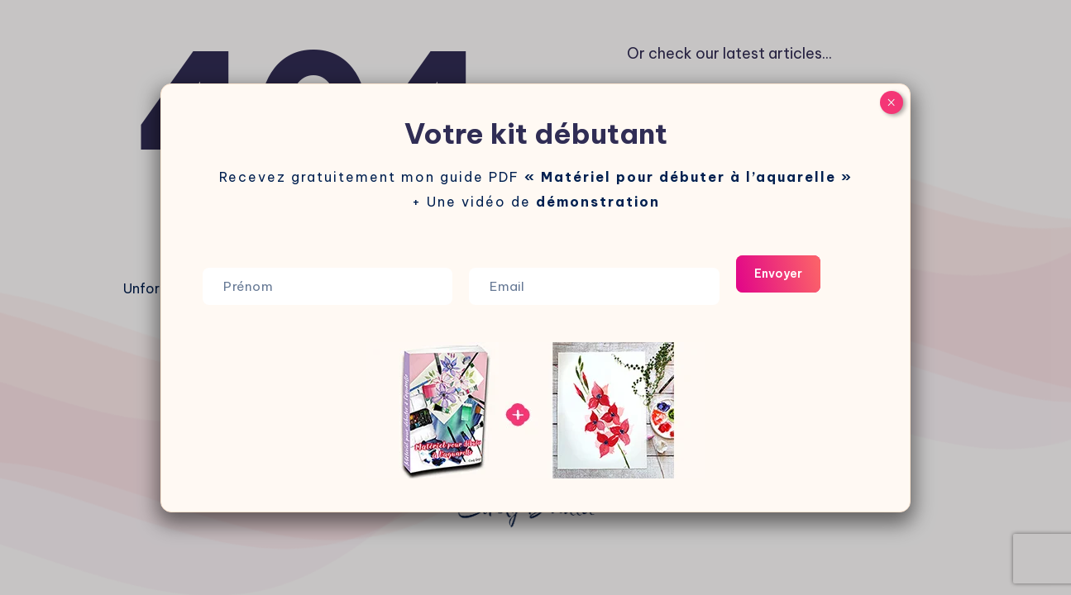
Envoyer (767, 273)
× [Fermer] (891, 102)
